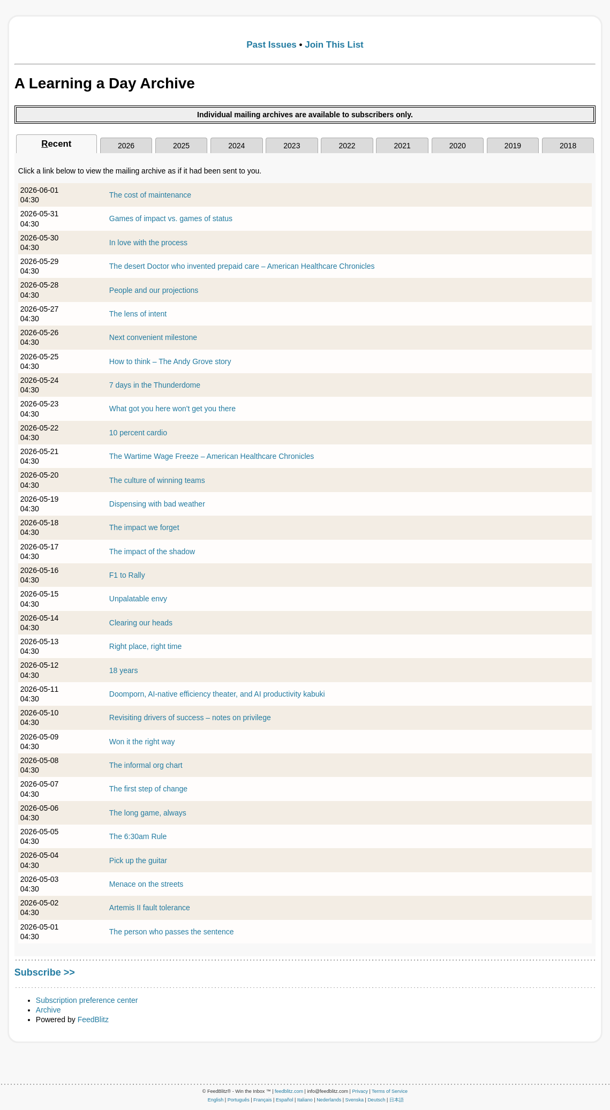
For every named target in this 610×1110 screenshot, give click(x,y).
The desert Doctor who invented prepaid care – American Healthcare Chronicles (242, 266)
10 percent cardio (138, 432)
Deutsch (376, 1100)
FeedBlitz (93, 1019)
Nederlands (329, 1100)
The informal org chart (146, 765)
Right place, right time (145, 646)
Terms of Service (390, 1091)
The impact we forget (144, 527)
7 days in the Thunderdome (154, 385)
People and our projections (154, 290)
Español (284, 1100)
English (216, 1100)
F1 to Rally (127, 575)
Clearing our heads (140, 622)
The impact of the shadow (152, 551)
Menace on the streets (146, 884)
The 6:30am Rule (138, 836)
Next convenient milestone (153, 337)
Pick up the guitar (138, 860)
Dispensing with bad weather (157, 504)
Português (239, 1100)
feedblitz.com (289, 1091)
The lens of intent (138, 313)
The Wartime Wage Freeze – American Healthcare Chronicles (211, 456)
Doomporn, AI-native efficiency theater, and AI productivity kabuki (217, 694)
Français (262, 1100)
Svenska (354, 1100)
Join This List (334, 45)
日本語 (396, 1100)
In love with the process (148, 242)
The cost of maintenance (150, 195)
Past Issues (271, 45)
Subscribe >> (44, 972)
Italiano (305, 1100)
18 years (123, 670)
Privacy (360, 1091)
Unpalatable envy (138, 598)
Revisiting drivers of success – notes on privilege (190, 717)
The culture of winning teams (157, 480)
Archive (48, 1010)
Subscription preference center (87, 1000)
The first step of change (148, 788)
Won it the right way (142, 741)
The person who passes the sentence (171, 931)
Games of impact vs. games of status (170, 218)
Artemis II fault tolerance (149, 907)
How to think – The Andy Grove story (170, 361)
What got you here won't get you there (172, 408)
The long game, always (147, 813)
